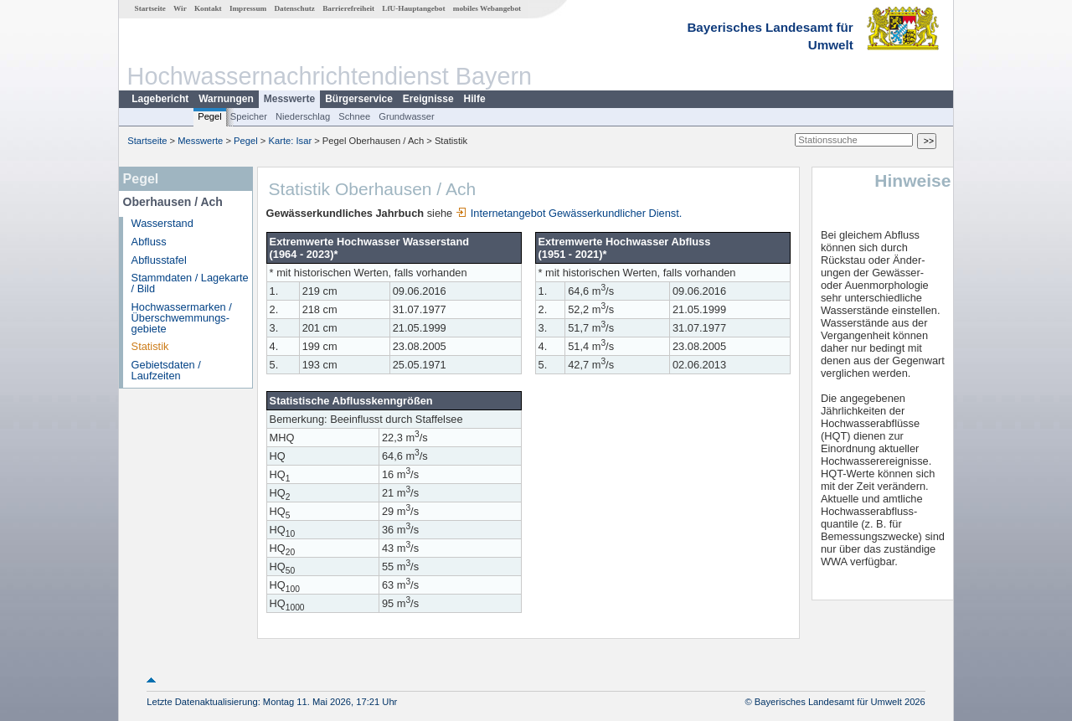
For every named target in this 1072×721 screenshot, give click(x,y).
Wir (180, 8)
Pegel (210, 116)
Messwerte (289, 99)
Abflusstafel (159, 260)
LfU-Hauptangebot (413, 8)
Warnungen (226, 99)
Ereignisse (428, 99)
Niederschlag (303, 116)
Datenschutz (294, 8)
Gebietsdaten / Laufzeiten (166, 370)
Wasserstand (162, 223)
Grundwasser (407, 116)
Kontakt (208, 8)
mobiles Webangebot (487, 8)
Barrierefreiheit (348, 8)
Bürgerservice (359, 99)
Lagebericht (159, 99)
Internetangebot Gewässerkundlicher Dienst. (569, 213)
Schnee (354, 116)
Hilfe (475, 99)
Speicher (248, 116)
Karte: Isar (290, 141)
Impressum (247, 8)
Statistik (150, 346)
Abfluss (149, 241)
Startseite (150, 8)
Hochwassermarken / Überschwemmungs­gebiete (181, 318)
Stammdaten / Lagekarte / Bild (190, 283)
